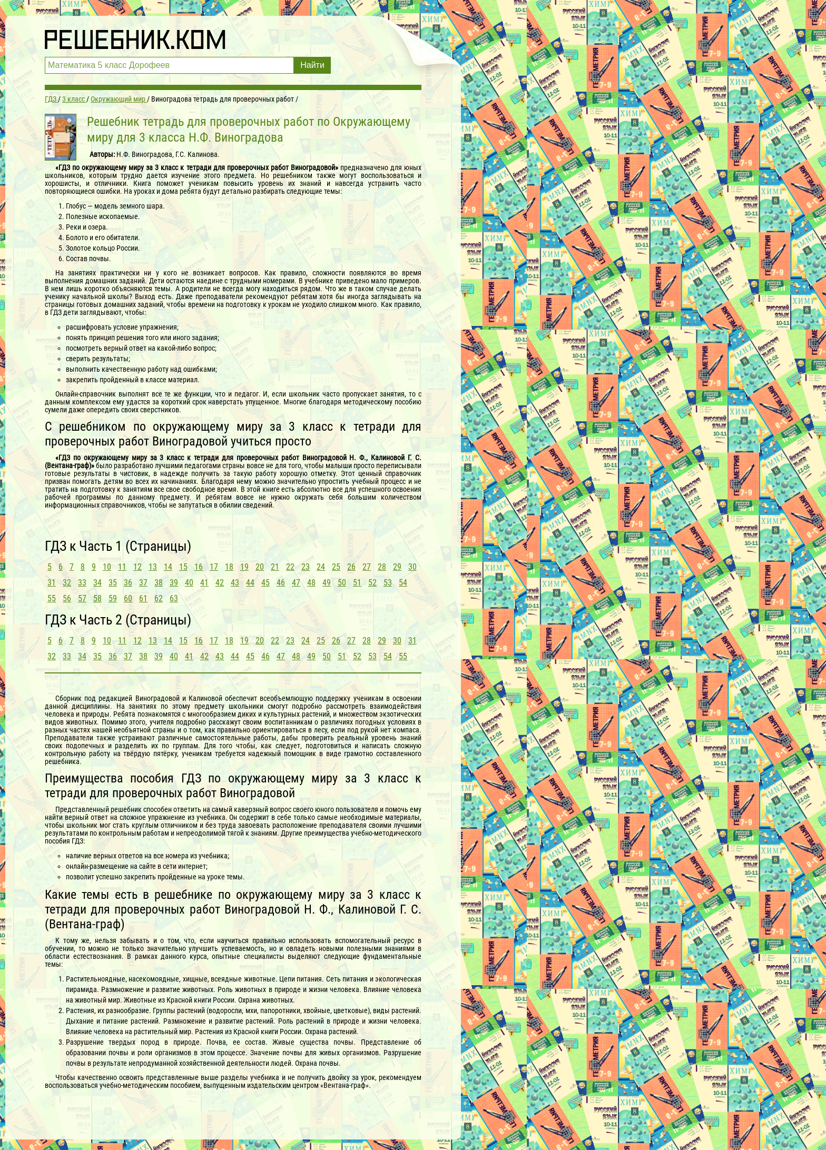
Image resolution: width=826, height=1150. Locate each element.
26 (351, 567)
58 (97, 598)
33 (82, 583)
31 (51, 583)
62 (158, 598)
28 (382, 567)
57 (82, 598)
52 (372, 583)
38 (158, 583)
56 (67, 598)
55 (51, 598)
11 (122, 567)
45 (265, 583)
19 (244, 567)
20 (259, 567)
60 (128, 598)
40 (189, 583)
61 (143, 598)
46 (281, 583)
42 (219, 583)
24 (321, 567)
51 (357, 583)
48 (311, 583)
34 (97, 583)
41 (204, 583)
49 (326, 583)
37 (143, 583)
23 (305, 567)
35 (113, 583)
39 (174, 583)
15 (183, 567)
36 (128, 583)
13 (153, 567)
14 (168, 567)
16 (198, 567)
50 (342, 583)
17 (214, 567)
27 (366, 567)
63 (174, 598)
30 (412, 567)
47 (296, 583)
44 (250, 583)
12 (137, 567)
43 (235, 583)
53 (388, 583)
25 (336, 567)
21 (275, 567)
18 (229, 567)
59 (113, 598)
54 (403, 583)
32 (67, 583)
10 (107, 567)
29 (397, 567)
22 (290, 567)
